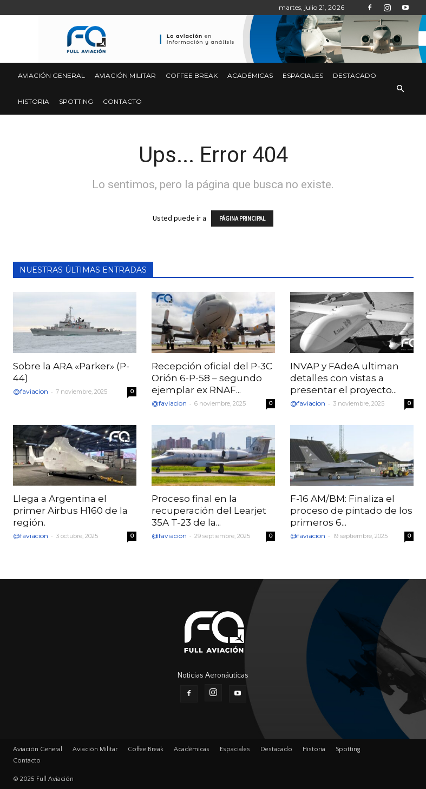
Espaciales (303, 75)
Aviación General (51, 75)
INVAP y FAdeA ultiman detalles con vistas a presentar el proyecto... (344, 378)
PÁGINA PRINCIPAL (242, 218)
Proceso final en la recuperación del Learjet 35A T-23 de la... (209, 510)
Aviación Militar (125, 75)
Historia (33, 101)
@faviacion (30, 391)
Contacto (122, 101)
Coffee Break (192, 75)
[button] (401, 89)
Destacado (354, 75)
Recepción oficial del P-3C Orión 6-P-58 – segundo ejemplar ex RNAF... (212, 378)
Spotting (76, 101)
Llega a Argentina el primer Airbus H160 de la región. (70, 510)
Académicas (250, 75)
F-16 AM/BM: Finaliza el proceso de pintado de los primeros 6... (351, 510)
